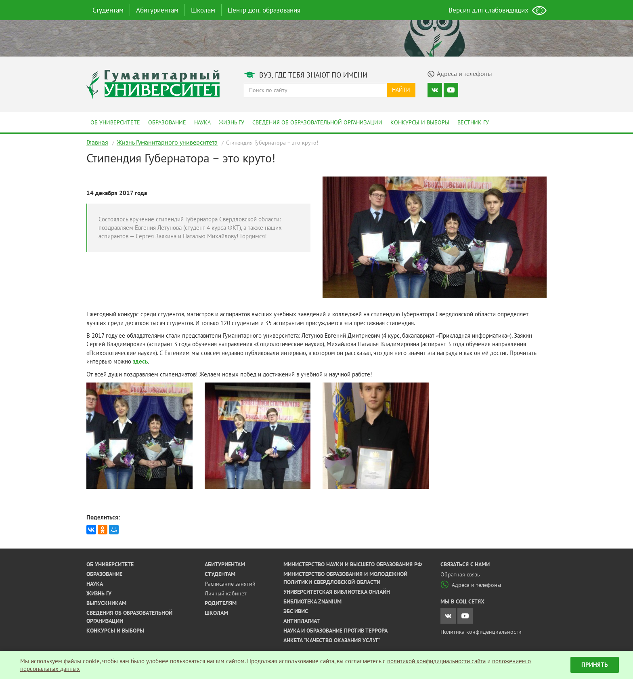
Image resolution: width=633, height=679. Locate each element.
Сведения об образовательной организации (317, 122)
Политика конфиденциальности (481, 631)
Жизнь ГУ (231, 122)
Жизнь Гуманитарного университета (167, 142)
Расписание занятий (230, 583)
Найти (401, 89)
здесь (140, 361)
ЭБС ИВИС (295, 611)
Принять (594, 664)
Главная (97, 142)
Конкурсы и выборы (419, 122)
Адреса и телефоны (470, 585)
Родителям (221, 603)
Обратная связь (460, 574)
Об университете (115, 122)
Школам (203, 10)
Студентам (108, 10)
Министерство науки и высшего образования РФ (352, 564)
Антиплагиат (301, 620)
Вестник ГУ (473, 122)
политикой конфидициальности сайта (436, 661)
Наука (202, 122)
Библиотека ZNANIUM (312, 601)
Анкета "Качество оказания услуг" (332, 640)
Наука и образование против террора (335, 630)
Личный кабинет (226, 593)
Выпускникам (106, 603)
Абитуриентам (157, 10)
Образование (167, 122)
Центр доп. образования (264, 10)
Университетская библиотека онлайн (336, 591)
